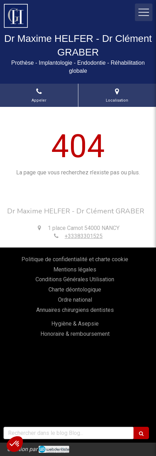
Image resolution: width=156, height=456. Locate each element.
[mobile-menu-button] (143, 12)
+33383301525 (84, 236)
